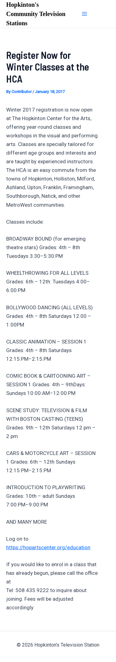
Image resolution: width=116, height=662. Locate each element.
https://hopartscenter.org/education (48, 547)
